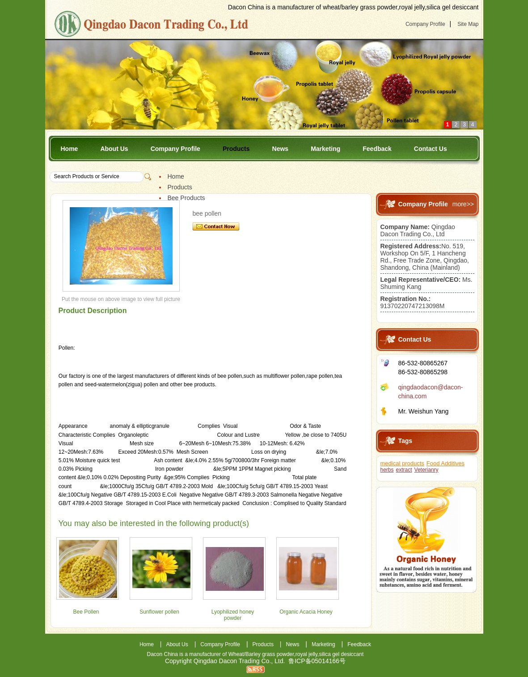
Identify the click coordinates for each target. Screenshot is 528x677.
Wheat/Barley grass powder (261, 654)
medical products (402, 463)
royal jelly (306, 654)
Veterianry (426, 470)
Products (236, 148)
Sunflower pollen (159, 612)
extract (404, 470)
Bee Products (186, 197)
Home (69, 148)
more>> (463, 204)
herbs (387, 470)
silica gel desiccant (341, 654)
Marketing (325, 148)
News (280, 148)
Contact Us (430, 148)
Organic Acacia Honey (306, 612)
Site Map (467, 24)
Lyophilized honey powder (232, 615)
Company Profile (425, 24)
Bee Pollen (86, 612)
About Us (114, 148)
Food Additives (446, 463)
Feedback (377, 148)
